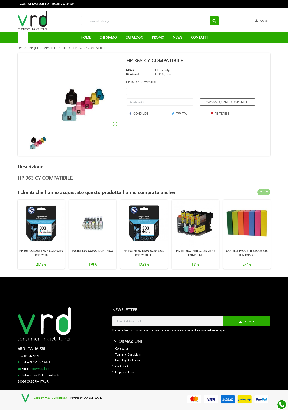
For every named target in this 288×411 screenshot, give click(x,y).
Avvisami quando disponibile (227, 102)
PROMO (158, 37)
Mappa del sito (124, 372)
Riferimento (133, 74)
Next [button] (267, 192)
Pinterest (220, 113)
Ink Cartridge (163, 70)
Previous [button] (260, 192)
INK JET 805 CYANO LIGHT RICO (92, 251)
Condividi (138, 113)
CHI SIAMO (108, 37)
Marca (130, 70)
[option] (41, 234)
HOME (86, 37)
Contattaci (121, 366)
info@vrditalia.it (39, 369)
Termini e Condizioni (128, 354)
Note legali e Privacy (127, 360)
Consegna (121, 348)
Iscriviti (246, 321)
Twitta (179, 113)
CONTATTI (199, 37)
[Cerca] (150, 20)
